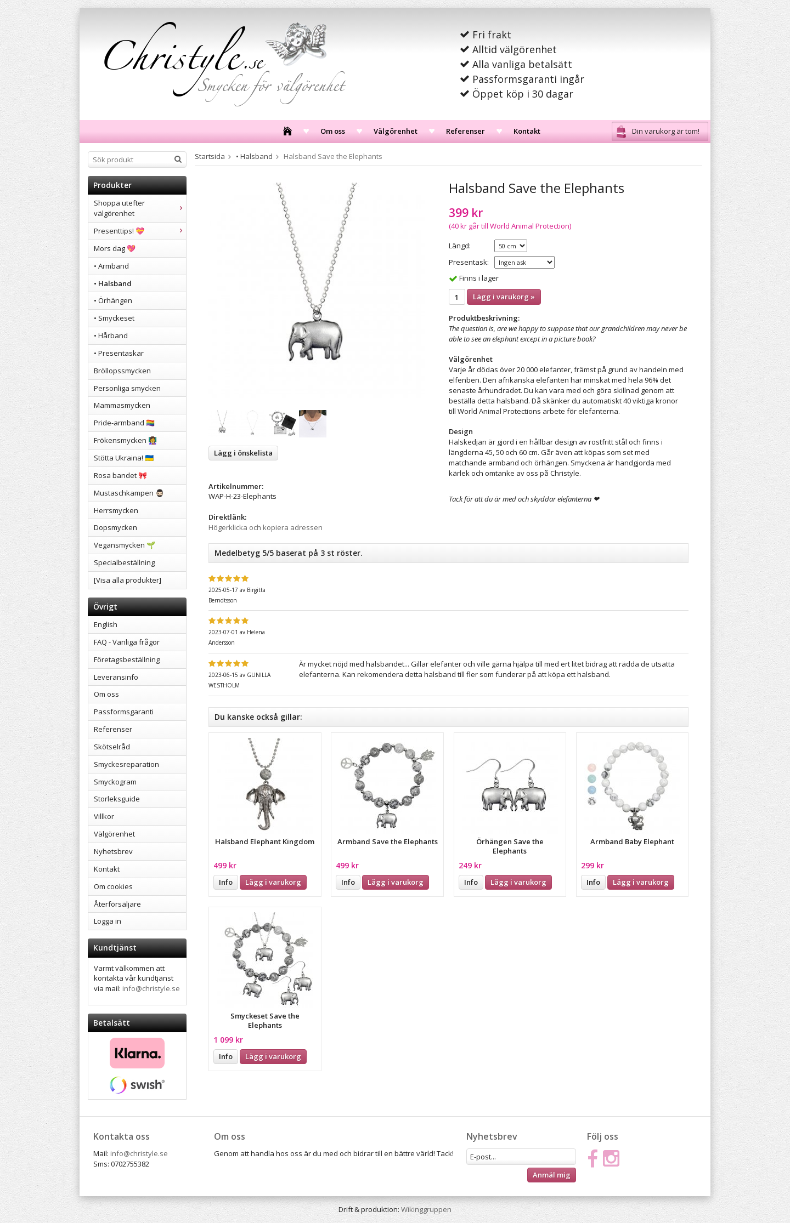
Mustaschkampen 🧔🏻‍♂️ (129, 493)
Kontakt (527, 131)
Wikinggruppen (426, 1209)
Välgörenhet (395, 131)
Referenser (465, 131)
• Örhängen (113, 300)
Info (226, 882)
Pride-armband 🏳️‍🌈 (124, 423)
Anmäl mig (552, 1175)
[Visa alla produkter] (127, 580)
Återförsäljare (117, 904)
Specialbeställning (124, 562)
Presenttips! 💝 (140, 231)
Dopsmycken (115, 527)
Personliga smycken (127, 388)
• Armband (111, 266)
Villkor (104, 816)
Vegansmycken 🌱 (124, 545)
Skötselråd (112, 747)
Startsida (210, 156)
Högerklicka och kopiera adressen (265, 527)
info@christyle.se (151, 988)
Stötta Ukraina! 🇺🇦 (124, 458)
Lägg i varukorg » (504, 297)
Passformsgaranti (124, 711)
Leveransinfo (116, 677)
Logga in (107, 921)
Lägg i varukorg (273, 882)
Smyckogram (115, 782)
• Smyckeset (114, 318)
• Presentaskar (119, 353)
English (105, 624)
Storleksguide (117, 799)
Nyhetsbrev (113, 851)
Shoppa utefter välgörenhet (140, 208)
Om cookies (113, 886)
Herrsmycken (116, 510)
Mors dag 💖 (115, 248)
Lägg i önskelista (243, 453)
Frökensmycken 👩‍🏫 (125, 440)
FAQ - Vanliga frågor (127, 642)
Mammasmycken (122, 405)
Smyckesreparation (126, 764)
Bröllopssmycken (122, 371)
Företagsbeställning (127, 659)
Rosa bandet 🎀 (120, 475)
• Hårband (111, 335)
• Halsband (113, 283)
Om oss (332, 131)
